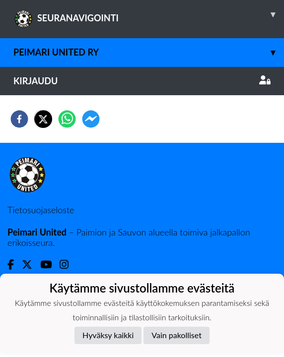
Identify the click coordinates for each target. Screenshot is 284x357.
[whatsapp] (67, 119)
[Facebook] (14, 264)
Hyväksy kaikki (108, 335)
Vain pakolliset (176, 335)
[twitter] (43, 119)
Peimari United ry (148, 52)
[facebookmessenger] (91, 119)
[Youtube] (50, 264)
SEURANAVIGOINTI (148, 14)
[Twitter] (31, 264)
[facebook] (19, 119)
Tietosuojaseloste (40, 209)
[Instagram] (68, 264)
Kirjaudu (142, 80)
